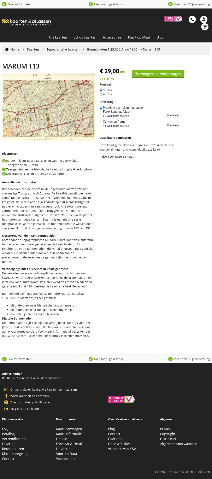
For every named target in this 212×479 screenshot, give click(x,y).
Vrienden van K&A (122, 448)
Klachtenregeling (15, 453)
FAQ (5, 429)
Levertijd (9, 444)
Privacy (165, 429)
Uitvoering (106, 102)
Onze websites (119, 444)
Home (15, 49)
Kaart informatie (69, 434)
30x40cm (109, 90)
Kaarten (33, 49)
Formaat (105, 84)
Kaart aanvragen (69, 429)
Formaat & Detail (69, 444)
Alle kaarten (58, 37)
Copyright (167, 434)
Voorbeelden (66, 458)
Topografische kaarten (63, 49)
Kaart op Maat (139, 37)
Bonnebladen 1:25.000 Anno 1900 (112, 49)
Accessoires (112, 37)
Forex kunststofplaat (116, 111)
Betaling (8, 434)
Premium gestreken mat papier (123, 107)
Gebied (61, 439)
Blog (160, 37)
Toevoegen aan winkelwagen (158, 73)
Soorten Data (66, 453)
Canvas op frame (114, 121)
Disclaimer (168, 439)
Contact (8, 458)
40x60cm (109, 94)
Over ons (115, 439)
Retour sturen (13, 448)
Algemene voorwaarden (178, 444)
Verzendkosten (14, 439)
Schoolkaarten (85, 37)
